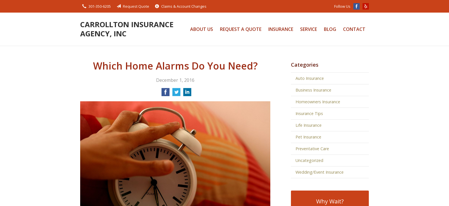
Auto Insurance (310, 78)
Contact (354, 29)
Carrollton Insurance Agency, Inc (127, 29)
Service (308, 29)
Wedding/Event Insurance (320, 172)
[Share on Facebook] (166, 94)
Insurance (280, 29)
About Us (201, 29)
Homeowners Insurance (318, 101)
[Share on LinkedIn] (187, 94)
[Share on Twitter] (176, 94)
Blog (330, 29)
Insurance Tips (309, 113)
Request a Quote (240, 29)
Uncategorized (309, 160)
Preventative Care (312, 148)
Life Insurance (309, 125)
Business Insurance (313, 90)
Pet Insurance (308, 137)
